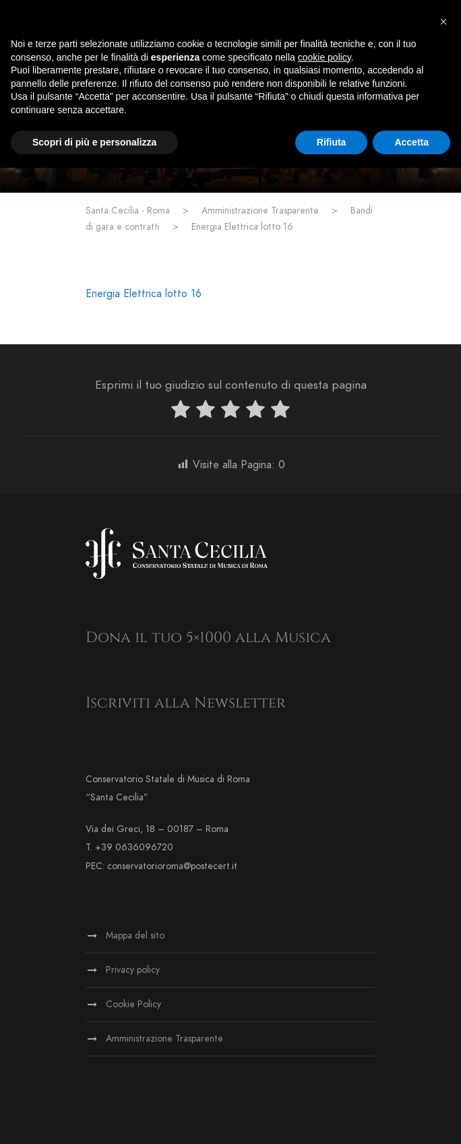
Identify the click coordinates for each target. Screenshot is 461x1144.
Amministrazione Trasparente (164, 1038)
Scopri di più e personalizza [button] (94, 142)
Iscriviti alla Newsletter (186, 703)
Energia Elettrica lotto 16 (144, 293)
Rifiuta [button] (331, 142)
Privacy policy (133, 969)
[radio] (180, 412)
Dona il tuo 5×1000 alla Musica (208, 637)
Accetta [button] (411, 142)
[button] (443, 21)
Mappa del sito (135, 935)
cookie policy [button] (324, 57)
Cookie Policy (133, 1004)
